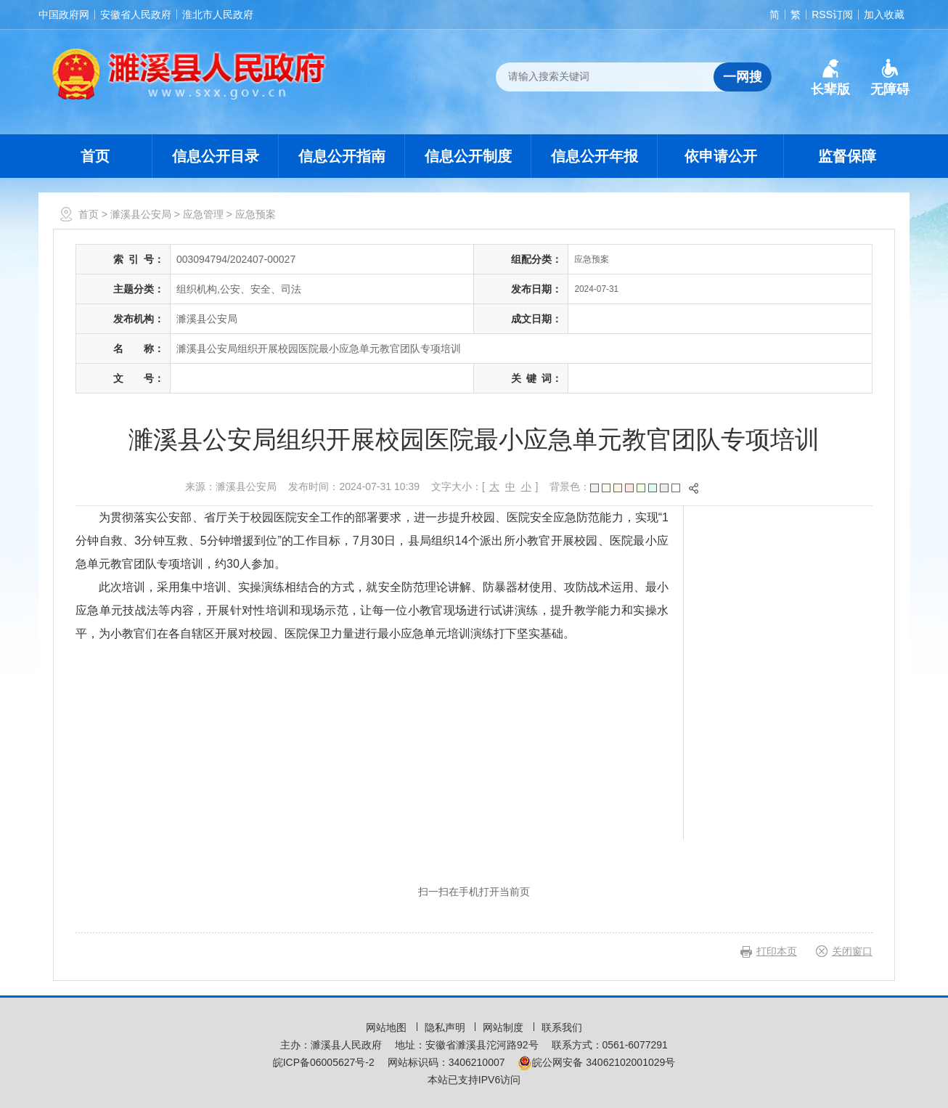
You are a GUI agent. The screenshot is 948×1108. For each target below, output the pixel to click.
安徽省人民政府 (135, 14)
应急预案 (255, 214)
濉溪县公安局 (140, 214)
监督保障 (847, 156)
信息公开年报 (594, 156)
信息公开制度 (468, 156)
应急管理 (203, 214)
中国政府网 (63, 14)
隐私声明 (446, 1027)
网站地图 (387, 1027)
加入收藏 (884, 14)
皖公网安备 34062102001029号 (596, 1062)
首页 (95, 156)
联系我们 (562, 1027)
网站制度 (504, 1027)
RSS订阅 (832, 14)
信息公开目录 (215, 156)
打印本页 (776, 951)
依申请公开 (721, 156)
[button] (830, 77)
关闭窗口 (852, 951)
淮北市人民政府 (217, 14)
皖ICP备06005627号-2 (324, 1062)
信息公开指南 (341, 156)
